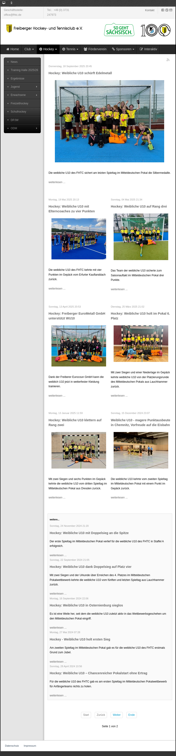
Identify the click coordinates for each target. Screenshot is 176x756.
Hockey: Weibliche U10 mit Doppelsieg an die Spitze (89, 533)
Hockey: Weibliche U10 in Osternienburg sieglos (86, 605)
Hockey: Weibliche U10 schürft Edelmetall (80, 73)
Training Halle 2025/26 (24, 70)
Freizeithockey (19, 103)
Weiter (116, 714)
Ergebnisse (17, 78)
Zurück (101, 714)
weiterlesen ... (56, 182)
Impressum (30, 745)
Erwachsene (18, 95)
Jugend (15, 86)
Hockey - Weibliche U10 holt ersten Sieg (80, 639)
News (14, 61)
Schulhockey (18, 111)
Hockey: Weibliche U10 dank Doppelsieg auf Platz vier (90, 567)
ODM (14, 128)
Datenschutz (12, 745)
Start (86, 714)
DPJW (14, 120)
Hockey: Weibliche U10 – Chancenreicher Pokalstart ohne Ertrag (98, 673)
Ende (131, 714)
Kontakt (149, 10)
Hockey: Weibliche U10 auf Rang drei (139, 206)
